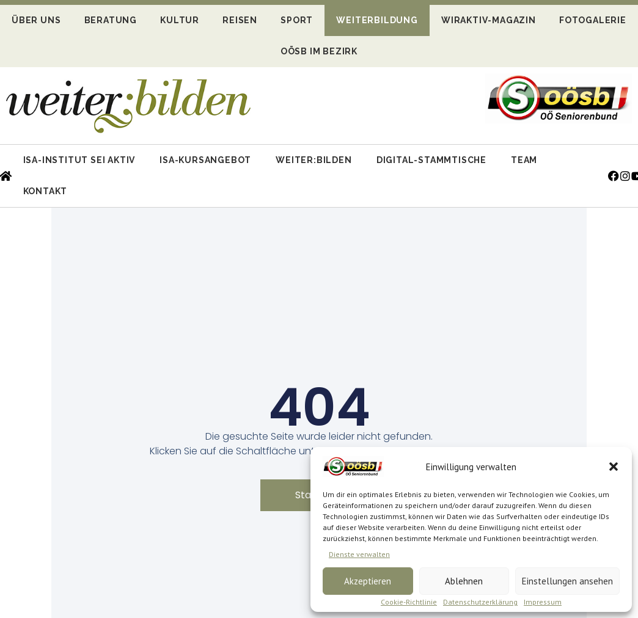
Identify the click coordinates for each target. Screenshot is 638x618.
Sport (296, 20)
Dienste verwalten (359, 554)
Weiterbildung (376, 20)
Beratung (110, 20)
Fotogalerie (592, 20)
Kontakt (45, 191)
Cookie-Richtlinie (409, 601)
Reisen (239, 20)
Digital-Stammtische (431, 160)
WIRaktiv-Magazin (488, 20)
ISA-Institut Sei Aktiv (79, 160)
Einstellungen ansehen (567, 581)
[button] (613, 466)
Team (524, 160)
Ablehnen (464, 581)
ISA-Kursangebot (205, 160)
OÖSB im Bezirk (319, 51)
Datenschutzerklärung (480, 601)
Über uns (36, 20)
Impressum (543, 601)
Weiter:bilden (313, 160)
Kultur (179, 20)
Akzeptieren (367, 581)
